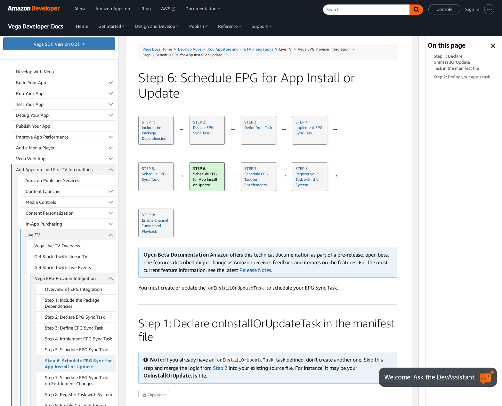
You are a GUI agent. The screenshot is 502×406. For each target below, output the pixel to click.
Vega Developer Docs (35, 26)
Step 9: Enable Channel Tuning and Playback (75, 280)
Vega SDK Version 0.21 (57, 44)
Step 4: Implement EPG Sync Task (78, 210)
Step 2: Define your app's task (462, 77)
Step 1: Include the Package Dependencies (72, 175)
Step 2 (220, 367)
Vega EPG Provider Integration (75, 150)
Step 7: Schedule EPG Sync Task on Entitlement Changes (76, 252)
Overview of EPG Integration (73, 161)
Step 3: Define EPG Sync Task (74, 200)
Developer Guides (66, 361)
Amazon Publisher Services (52, 52)
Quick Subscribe (71, 350)
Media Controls (71, 74)
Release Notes (255, 270)
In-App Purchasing (71, 96)
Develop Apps (189, 49)
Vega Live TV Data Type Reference (68, 316)
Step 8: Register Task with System (78, 266)
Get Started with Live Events (62, 139)
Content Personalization (71, 85)
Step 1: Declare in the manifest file (456, 62)
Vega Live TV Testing (55, 327)
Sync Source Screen (53, 305)
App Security (66, 372)
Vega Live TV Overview (57, 117)
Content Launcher (71, 63)
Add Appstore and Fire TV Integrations (240, 49)
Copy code (154, 394)
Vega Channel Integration (59, 295)
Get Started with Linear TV (60, 128)
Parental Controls (42, 339)
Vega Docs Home (157, 49)
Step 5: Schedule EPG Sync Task (76, 221)
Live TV (70, 107)
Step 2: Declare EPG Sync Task (75, 189)
